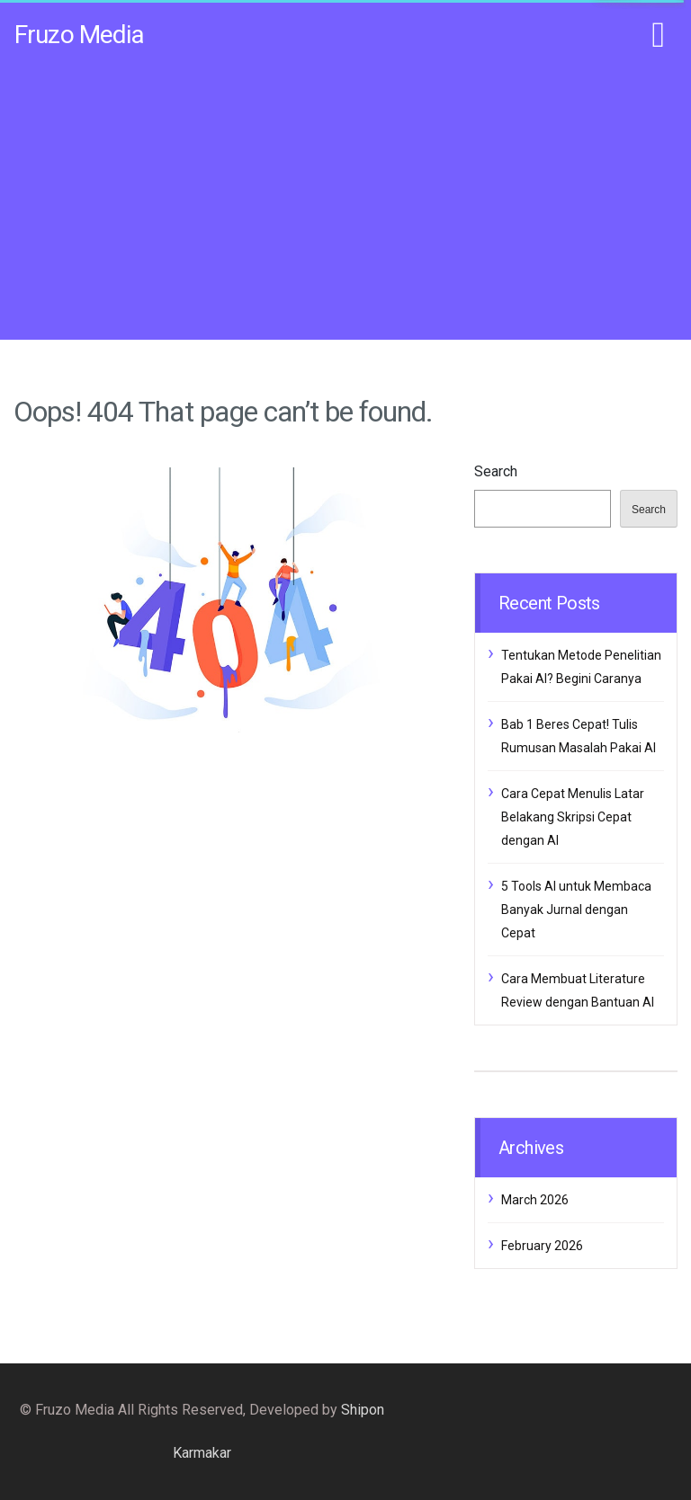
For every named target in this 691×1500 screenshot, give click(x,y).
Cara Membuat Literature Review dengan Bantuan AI (577, 990)
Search (495, 471)
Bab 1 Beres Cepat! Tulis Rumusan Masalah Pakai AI (578, 736)
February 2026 (542, 1245)
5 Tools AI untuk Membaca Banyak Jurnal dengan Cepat (576, 909)
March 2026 (535, 1200)
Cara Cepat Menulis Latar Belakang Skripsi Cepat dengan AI (572, 817)
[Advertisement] (345, 199)
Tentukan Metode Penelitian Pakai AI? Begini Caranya (581, 667)
